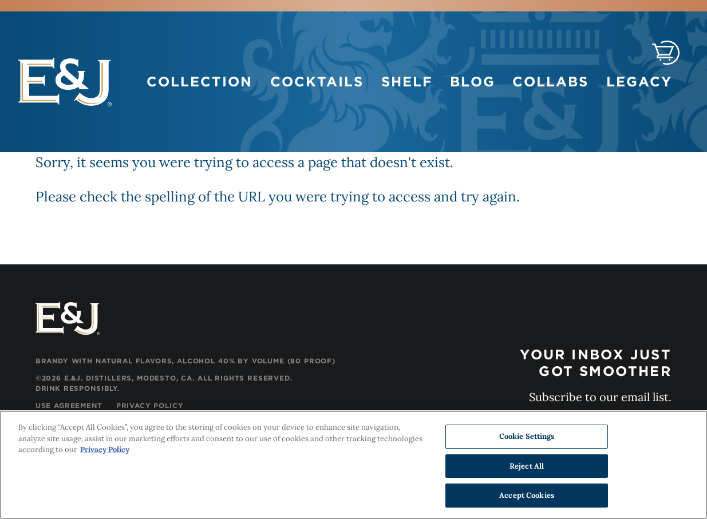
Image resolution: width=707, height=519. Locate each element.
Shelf (407, 81)
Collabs (550, 81)
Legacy (639, 81)
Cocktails (317, 81)
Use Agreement (68, 405)
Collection (199, 81)
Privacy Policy (150, 405)
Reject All (526, 466)
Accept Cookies (526, 496)
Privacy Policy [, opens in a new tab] (104, 450)
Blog (472, 81)
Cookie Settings (527, 437)
